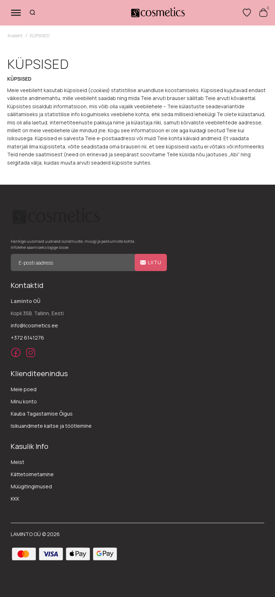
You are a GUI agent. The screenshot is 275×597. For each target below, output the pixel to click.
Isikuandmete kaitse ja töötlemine (51, 425)
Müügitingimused (31, 486)
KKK (15, 498)
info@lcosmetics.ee (34, 325)
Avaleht (15, 36)
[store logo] (157, 12)
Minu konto (24, 401)
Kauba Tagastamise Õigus (42, 413)
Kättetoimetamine (32, 474)
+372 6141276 (27, 337)
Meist (17, 462)
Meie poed (24, 389)
